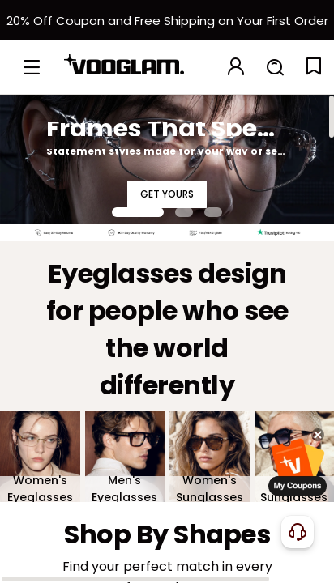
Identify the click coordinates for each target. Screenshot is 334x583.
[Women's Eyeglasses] (40, 456)
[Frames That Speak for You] (167, 159)
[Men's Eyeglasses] (125, 456)
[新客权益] (167, 20)
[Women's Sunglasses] (209, 456)
